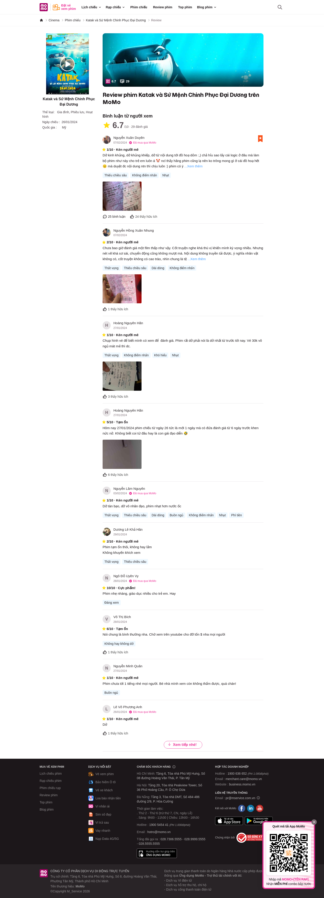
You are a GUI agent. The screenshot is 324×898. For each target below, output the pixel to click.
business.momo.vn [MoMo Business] (242, 784)
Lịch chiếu (91, 7)
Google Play (259, 820)
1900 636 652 (247, 773)
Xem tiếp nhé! (182, 744)
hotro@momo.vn (159, 832)
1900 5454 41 (159, 825)
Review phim (162, 7)
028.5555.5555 (149, 843)
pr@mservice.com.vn (240, 798)
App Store (229, 820)
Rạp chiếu (115, 7)
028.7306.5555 (171, 839)
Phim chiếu (138, 7)
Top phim (185, 7)
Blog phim (207, 7)
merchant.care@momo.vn (244, 779)
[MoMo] (41, 20)
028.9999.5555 (194, 839)
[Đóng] (314, 822)
